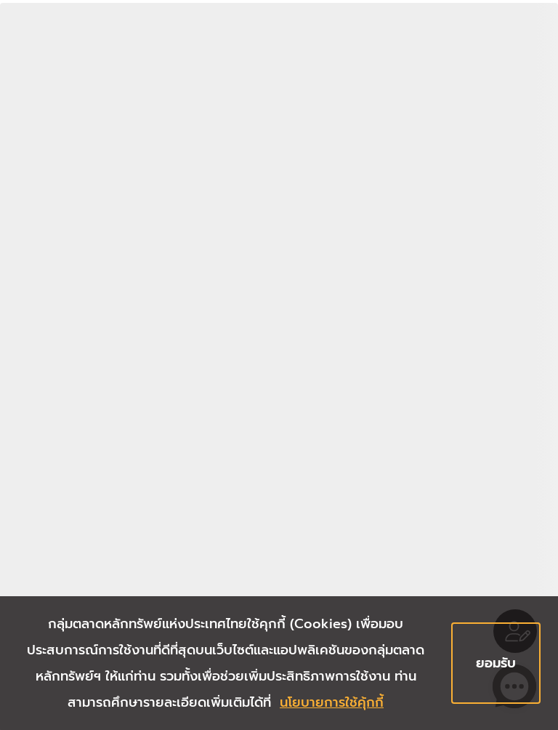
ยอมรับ (496, 663)
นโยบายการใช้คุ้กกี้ (332, 702)
